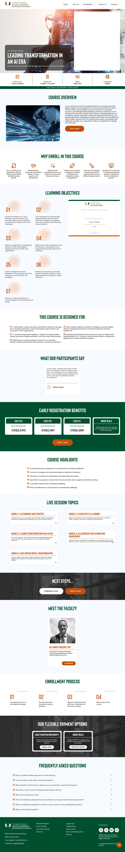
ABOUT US (102, 4)
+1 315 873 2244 (18, 843)
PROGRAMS (88, 4)
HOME (65, 4)
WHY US (76, 4)
